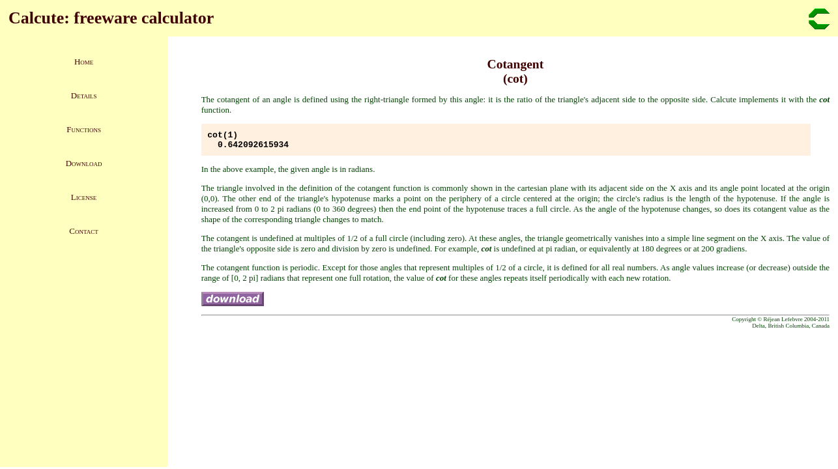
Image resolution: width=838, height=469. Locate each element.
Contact (83, 231)
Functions (83, 129)
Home (83, 61)
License (83, 197)
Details (84, 95)
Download (84, 163)
